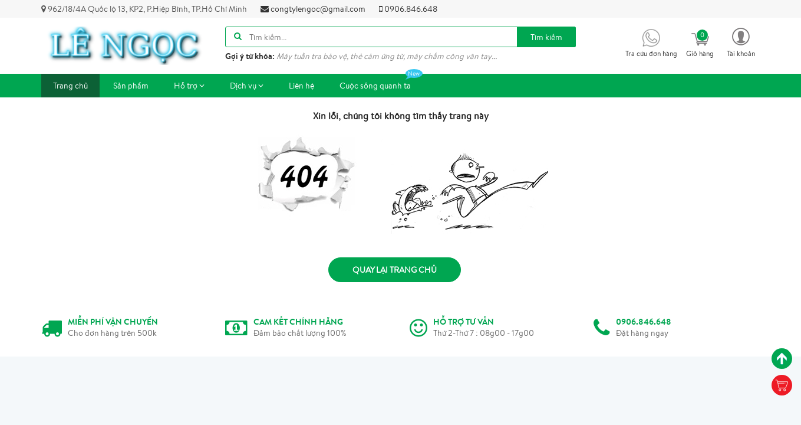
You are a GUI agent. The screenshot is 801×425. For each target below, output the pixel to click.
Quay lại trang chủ (394, 269)
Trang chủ (70, 85)
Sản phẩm (131, 85)
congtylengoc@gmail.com (313, 9)
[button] (741, 41)
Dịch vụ (246, 85)
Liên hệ (301, 85)
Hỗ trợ (189, 85)
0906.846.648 (408, 9)
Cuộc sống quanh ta (381, 82)
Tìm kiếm (546, 37)
